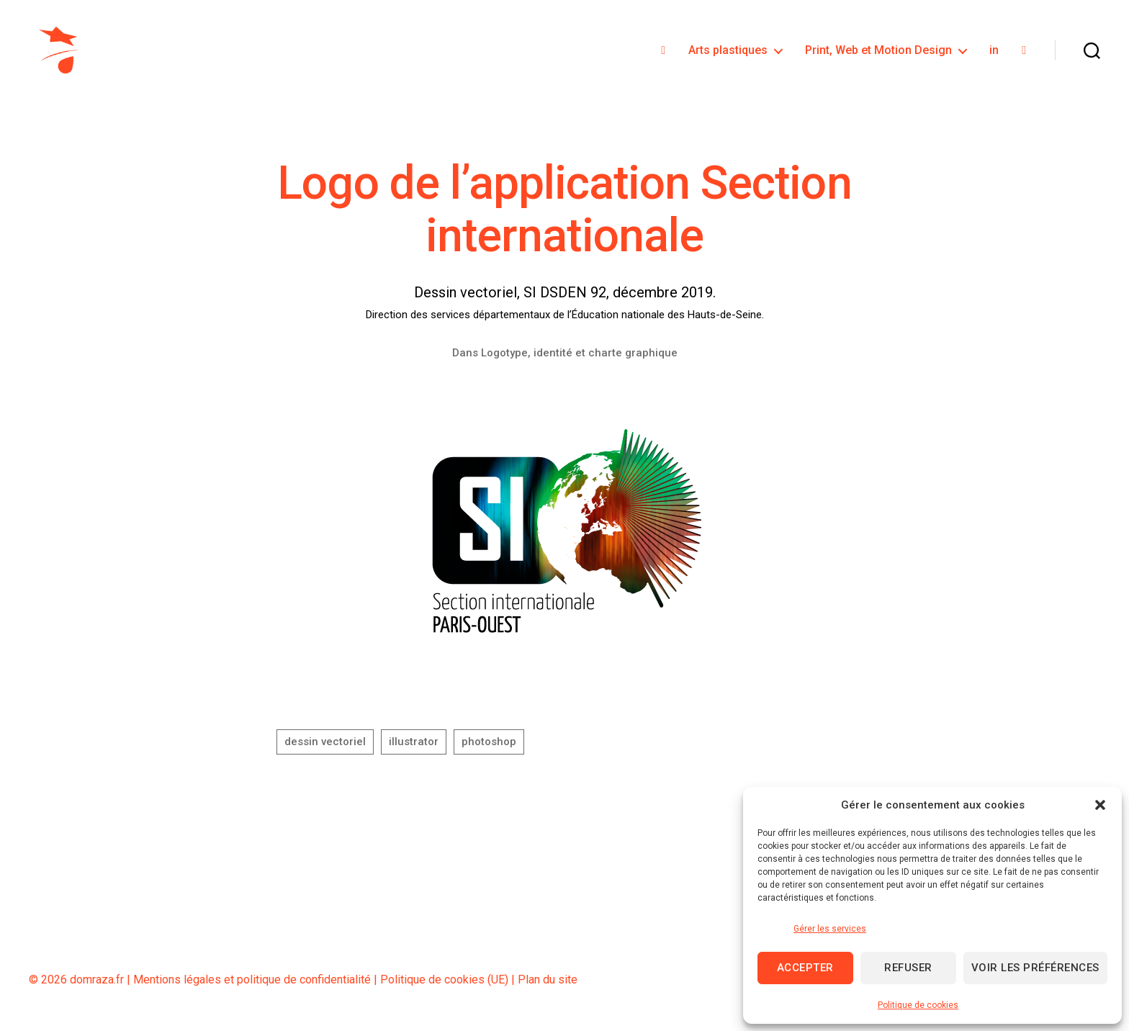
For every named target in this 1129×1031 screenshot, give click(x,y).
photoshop (489, 746)
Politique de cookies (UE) (444, 984)
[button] (1100, 805)
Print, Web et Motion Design (878, 52)
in (994, 52)
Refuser (908, 967)
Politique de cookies (918, 1005)
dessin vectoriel (325, 746)
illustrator (413, 746)
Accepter (805, 967)
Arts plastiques (728, 52)
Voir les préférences (1035, 967)
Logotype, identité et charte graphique (579, 357)
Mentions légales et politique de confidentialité (252, 984)
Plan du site (547, 984)
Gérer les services (829, 929)
